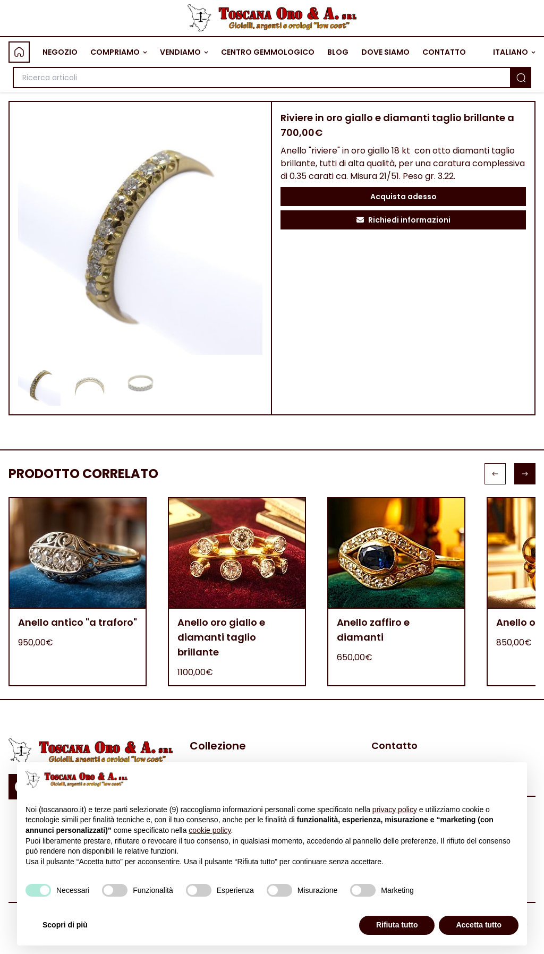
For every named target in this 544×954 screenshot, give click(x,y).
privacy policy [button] (394, 809)
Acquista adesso (403, 196)
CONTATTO (444, 52)
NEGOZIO (60, 52)
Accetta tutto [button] (479, 925)
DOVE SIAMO (385, 52)
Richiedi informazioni (403, 220)
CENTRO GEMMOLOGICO (267, 52)
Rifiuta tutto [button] (397, 925)
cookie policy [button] (210, 830)
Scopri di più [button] (65, 925)
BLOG (337, 52)
